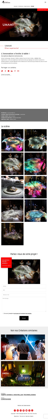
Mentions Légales (29, 416)
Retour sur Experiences (24, 405)
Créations (20, 6)
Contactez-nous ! (42, 9)
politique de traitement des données (22, 313)
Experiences (27, 6)
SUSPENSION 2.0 (9, 347)
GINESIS (5, 373)
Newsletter (16, 416)
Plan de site (22, 416)
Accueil (15, 6)
